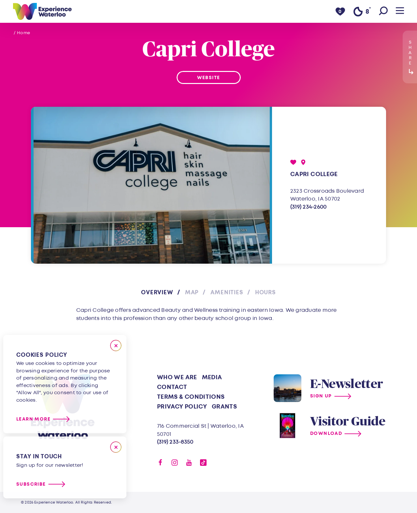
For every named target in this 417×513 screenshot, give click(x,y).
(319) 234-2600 (308, 207)
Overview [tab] (157, 292)
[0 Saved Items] (340, 11)
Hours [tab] (265, 292)
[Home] (42, 11)
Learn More (33, 419)
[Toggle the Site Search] (383, 11)
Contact (172, 387)
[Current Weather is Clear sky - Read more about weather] (362, 12)
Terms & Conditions (190, 397)
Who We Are (177, 377)
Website (208, 78)
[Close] (116, 345)
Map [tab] (192, 292)
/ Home (22, 33)
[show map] (303, 162)
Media (212, 377)
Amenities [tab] (226, 292)
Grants (224, 407)
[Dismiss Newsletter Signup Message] (116, 447)
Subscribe (31, 484)
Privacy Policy (182, 407)
